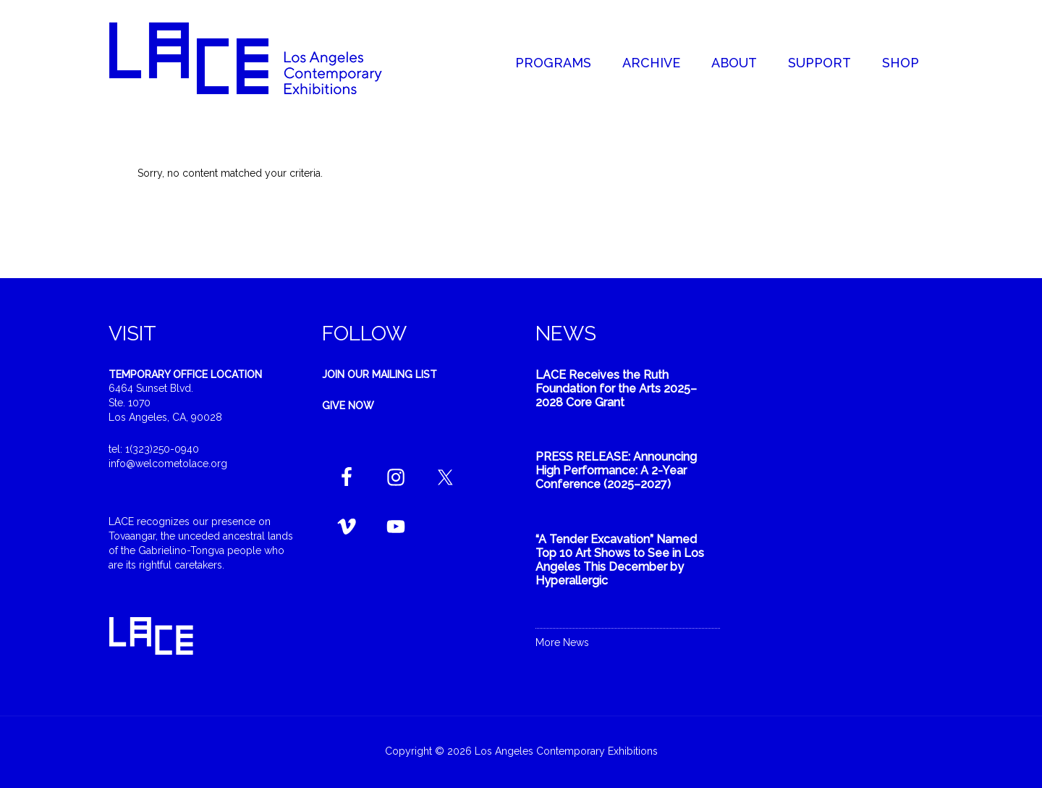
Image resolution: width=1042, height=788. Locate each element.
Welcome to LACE (260, 58)
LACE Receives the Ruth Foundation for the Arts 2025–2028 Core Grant (616, 388)
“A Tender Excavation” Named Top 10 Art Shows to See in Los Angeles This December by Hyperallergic (619, 560)
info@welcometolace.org (168, 463)
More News (562, 642)
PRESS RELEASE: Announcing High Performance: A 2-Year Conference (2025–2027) (616, 470)
